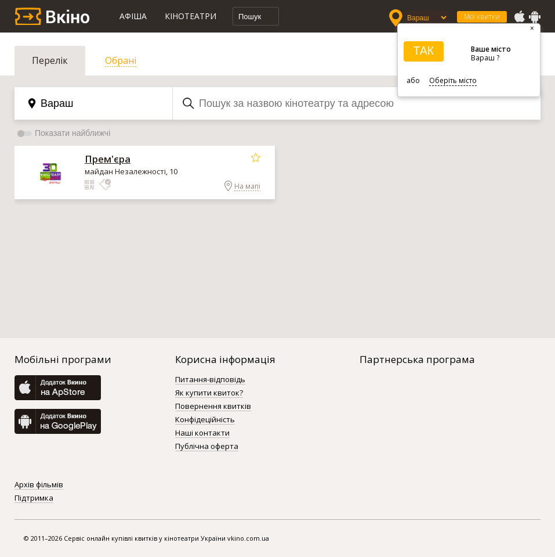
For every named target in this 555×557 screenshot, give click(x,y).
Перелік (50, 60)
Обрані (120, 60)
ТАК (423, 50)
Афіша (133, 15)
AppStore (519, 16)
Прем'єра (107, 158)
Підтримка (33, 498)
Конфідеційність (205, 420)
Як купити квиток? (209, 393)
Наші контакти (202, 433)
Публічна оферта (206, 446)
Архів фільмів (38, 485)
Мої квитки (482, 16)
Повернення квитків (213, 406)
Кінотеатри (190, 15)
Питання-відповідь (210, 379)
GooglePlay (535, 16)
